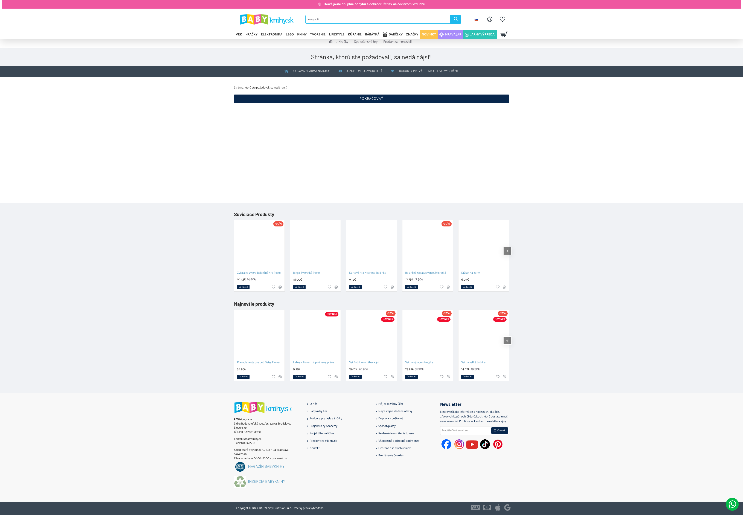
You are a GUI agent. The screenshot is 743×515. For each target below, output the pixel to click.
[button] (243, 287)
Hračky (343, 42)
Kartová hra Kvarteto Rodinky (367, 273)
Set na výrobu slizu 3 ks (419, 363)
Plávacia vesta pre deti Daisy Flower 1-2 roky (260, 363)
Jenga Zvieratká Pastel (306, 273)
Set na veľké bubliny (473, 363)
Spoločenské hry (366, 42)
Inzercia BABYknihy (266, 481)
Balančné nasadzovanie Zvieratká (425, 273)
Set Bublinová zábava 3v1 (364, 363)
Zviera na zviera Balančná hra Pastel (259, 273)
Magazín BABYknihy (266, 466)
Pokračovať (371, 99)
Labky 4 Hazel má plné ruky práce (313, 363)
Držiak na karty (470, 273)
